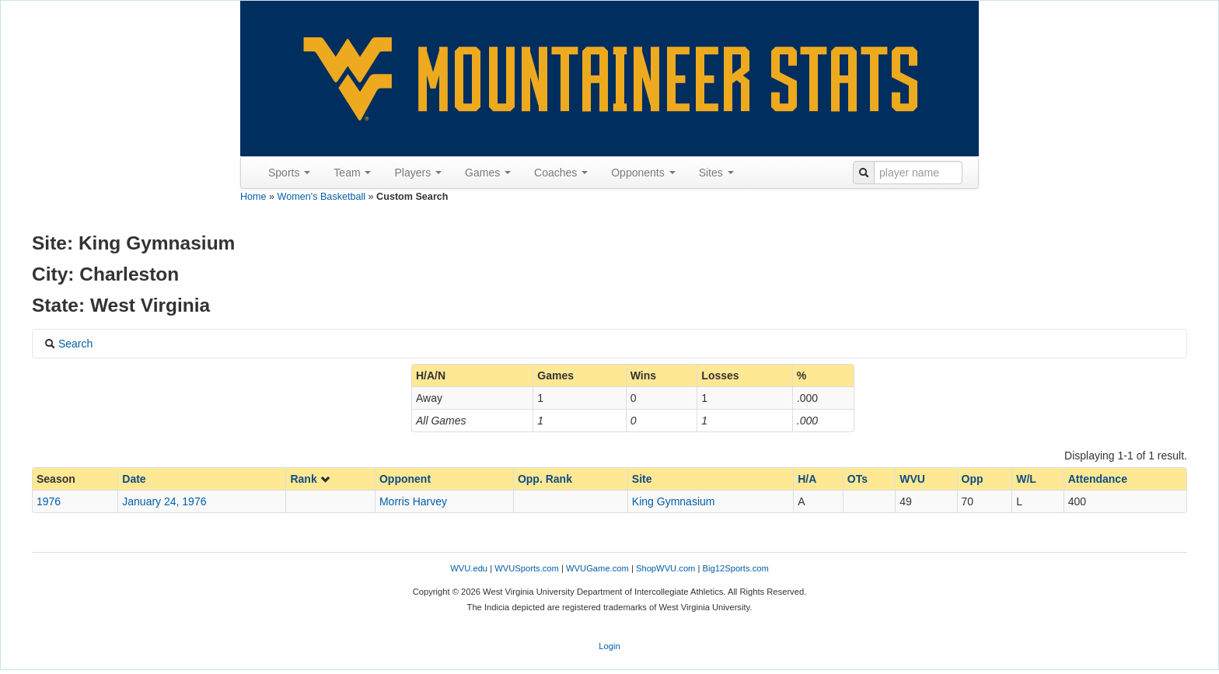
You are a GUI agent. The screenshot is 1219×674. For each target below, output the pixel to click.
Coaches (561, 172)
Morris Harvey (413, 501)
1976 (49, 501)
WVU (912, 479)
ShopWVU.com (665, 568)
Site (642, 479)
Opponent (405, 479)
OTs (857, 479)
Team (352, 172)
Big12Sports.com (736, 568)
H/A (807, 479)
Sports (289, 172)
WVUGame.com (597, 568)
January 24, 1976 (164, 501)
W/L (1026, 479)
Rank (310, 479)
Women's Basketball (321, 196)
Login (609, 646)
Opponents (643, 172)
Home (253, 196)
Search (68, 343)
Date (133, 479)
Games (488, 172)
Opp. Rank (545, 479)
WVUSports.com (526, 568)
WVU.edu (468, 568)
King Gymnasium (673, 501)
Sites (716, 172)
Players (418, 172)
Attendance (1097, 479)
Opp (972, 479)
